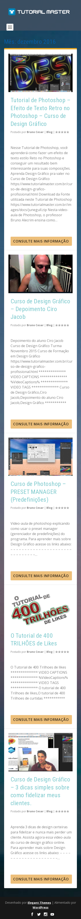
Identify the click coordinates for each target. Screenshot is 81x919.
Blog (49, 132)
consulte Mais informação (41, 241)
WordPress (40, 907)
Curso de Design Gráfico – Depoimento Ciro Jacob (40, 309)
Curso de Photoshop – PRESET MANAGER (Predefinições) (38, 491)
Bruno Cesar (35, 132)
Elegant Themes (39, 903)
